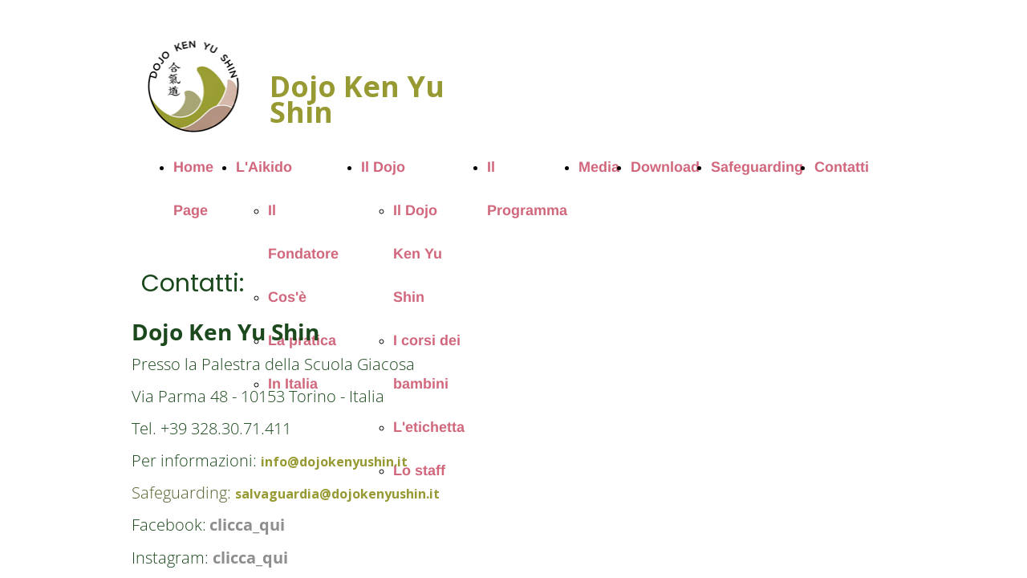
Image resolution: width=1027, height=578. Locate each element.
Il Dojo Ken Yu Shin (417, 253)
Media (598, 167)
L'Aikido (264, 167)
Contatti (841, 167)
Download (665, 167)
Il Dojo (383, 167)
